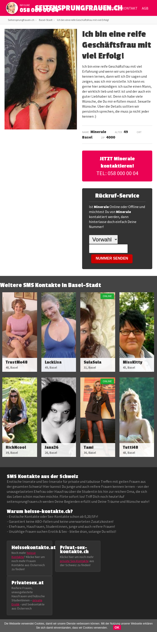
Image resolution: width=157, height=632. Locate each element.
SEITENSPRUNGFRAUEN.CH (78, 9)
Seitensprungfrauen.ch (21, 20)
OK (117, 627)
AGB (145, 8)
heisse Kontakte (24, 555)
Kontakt (130, 8)
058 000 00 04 (39, 10)
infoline (25, 5)
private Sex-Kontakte (74, 561)
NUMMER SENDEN (112, 258)
